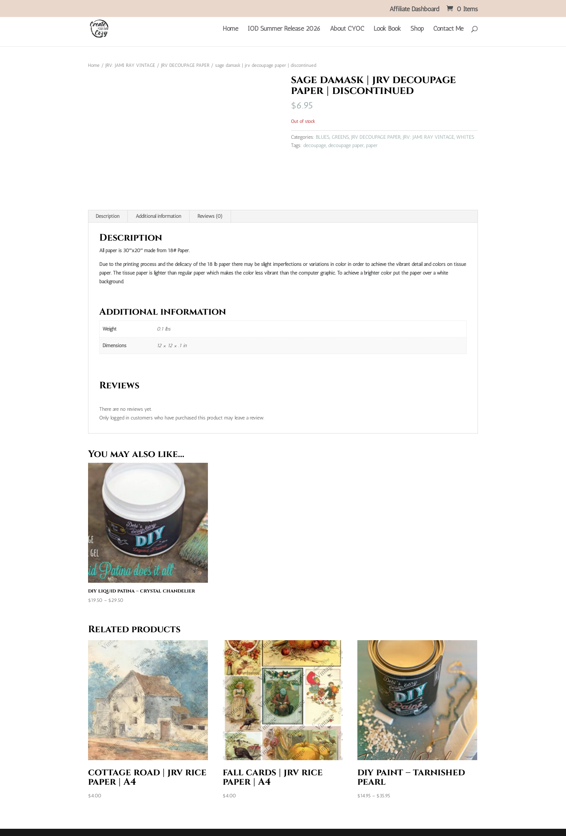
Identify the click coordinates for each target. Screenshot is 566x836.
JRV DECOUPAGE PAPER (185, 65)
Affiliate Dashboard (414, 9)
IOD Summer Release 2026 (284, 29)
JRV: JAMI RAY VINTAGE (130, 65)
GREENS (340, 137)
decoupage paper (346, 145)
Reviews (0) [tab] (210, 216)
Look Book (387, 29)
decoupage (314, 145)
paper (372, 145)
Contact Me (448, 29)
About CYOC (347, 29)
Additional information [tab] (158, 216)
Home (230, 29)
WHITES (465, 137)
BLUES (323, 137)
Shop (417, 29)
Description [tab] (107, 216)
